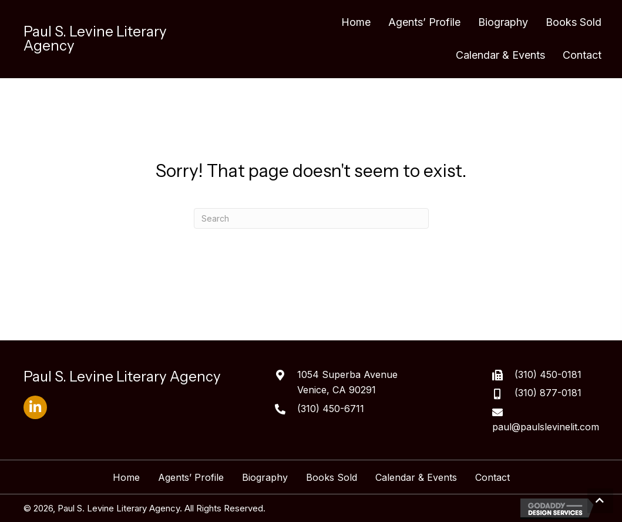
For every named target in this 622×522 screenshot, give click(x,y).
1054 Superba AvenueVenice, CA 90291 (347, 382)
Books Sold (331, 477)
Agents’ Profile (191, 477)
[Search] (311, 218)
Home (126, 477)
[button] (35, 407)
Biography (265, 477)
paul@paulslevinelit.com (545, 427)
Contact (492, 477)
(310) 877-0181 (548, 393)
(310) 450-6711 (330, 408)
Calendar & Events (416, 477)
